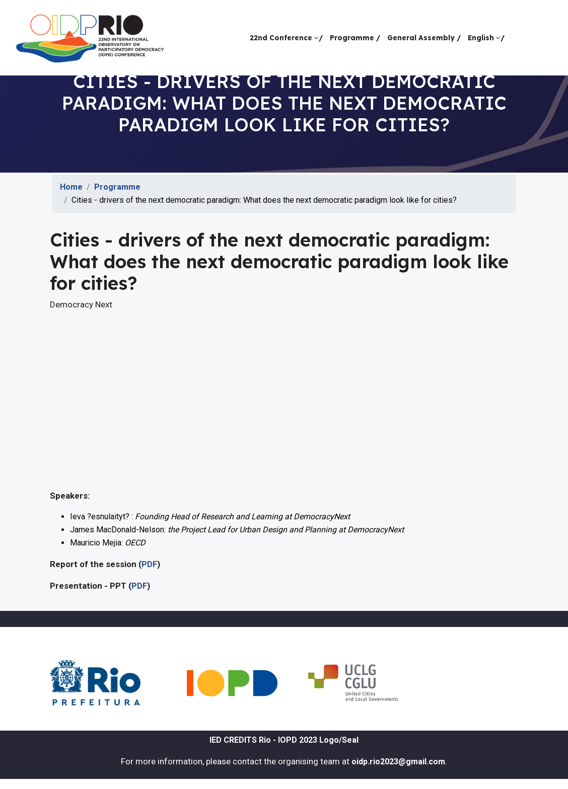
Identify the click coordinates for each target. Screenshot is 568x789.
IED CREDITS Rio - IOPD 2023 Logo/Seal (284, 740)
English (486, 37)
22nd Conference (286, 37)
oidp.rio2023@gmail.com (398, 761)
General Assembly (424, 37)
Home (71, 187)
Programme (355, 37)
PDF (149, 564)
